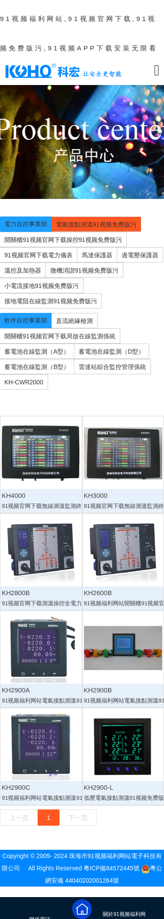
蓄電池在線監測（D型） (111, 351)
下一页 (78, 817)
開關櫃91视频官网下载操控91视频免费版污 (63, 239)
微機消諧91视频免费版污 (84, 270)
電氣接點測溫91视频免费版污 (96, 224)
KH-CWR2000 (23, 382)
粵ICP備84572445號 (112, 868)
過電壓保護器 (140, 255)
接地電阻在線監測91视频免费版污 (50, 301)
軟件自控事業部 (25, 320)
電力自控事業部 (25, 223)
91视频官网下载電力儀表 (38, 255)
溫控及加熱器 (22, 270)
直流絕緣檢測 (74, 320)
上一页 (19, 817)
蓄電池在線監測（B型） (37, 366)
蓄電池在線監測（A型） (37, 351)
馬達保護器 (97, 255)
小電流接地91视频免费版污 (41, 285)
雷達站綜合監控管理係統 (112, 366)
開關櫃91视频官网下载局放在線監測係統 (59, 336)
